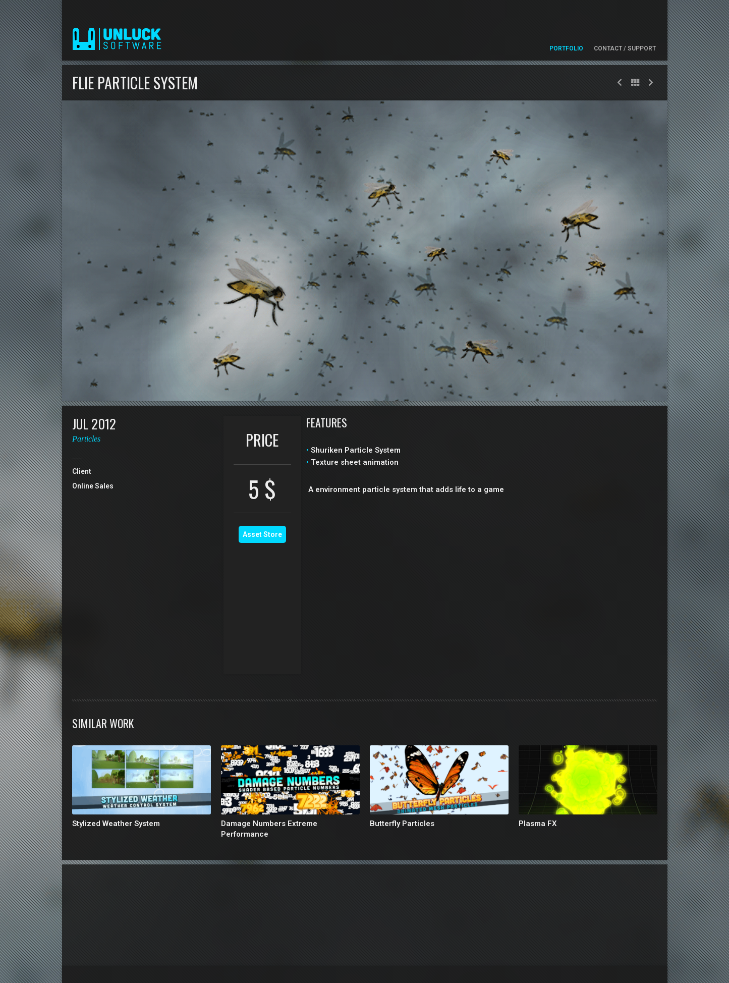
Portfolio (566, 48)
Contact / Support (625, 48)
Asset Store (262, 534)
